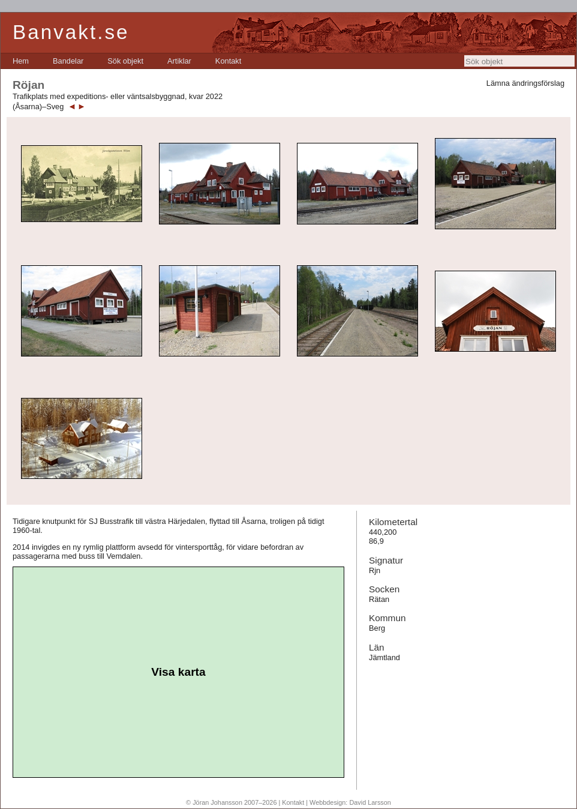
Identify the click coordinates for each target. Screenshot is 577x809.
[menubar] (127, 60)
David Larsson (370, 802)
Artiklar (179, 60)
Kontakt (228, 60)
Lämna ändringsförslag (525, 83)
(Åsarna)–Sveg (38, 106)
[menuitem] (21, 60)
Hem (21, 60)
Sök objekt (125, 60)
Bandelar (68, 60)
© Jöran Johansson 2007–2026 (231, 802)
